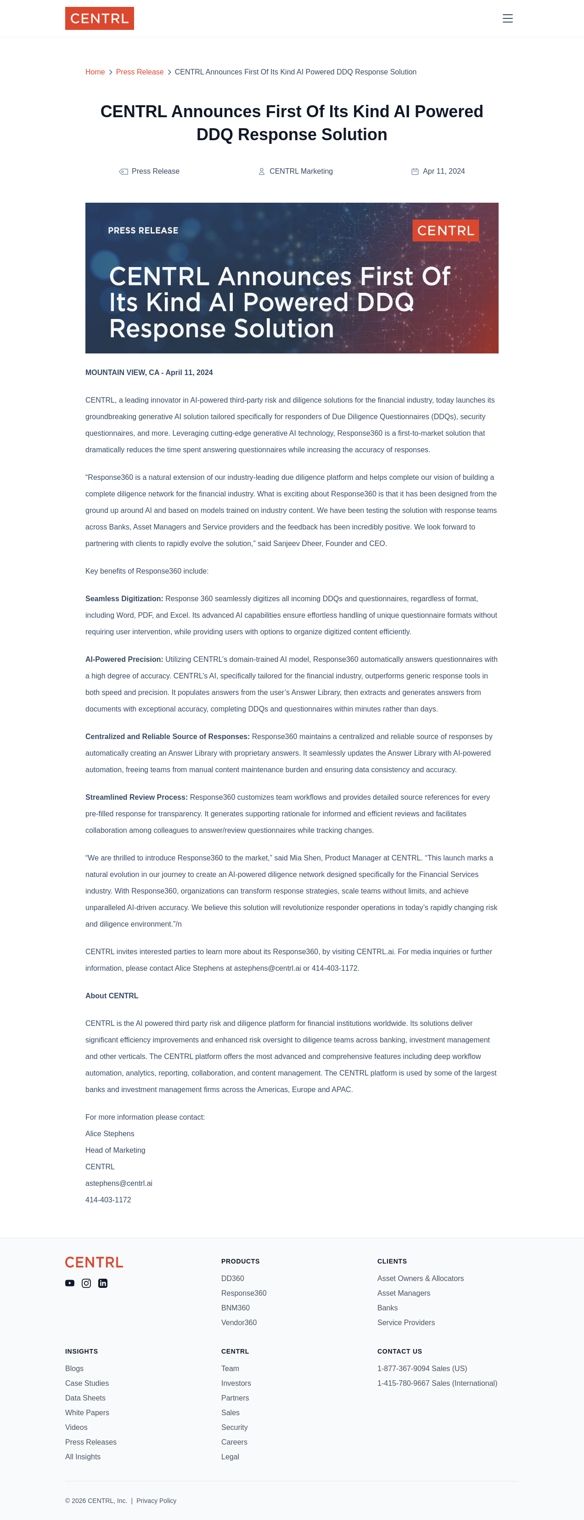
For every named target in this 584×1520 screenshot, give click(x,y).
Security (234, 1427)
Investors (236, 1383)
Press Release (140, 72)
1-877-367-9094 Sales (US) (422, 1368)
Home (95, 72)
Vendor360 (239, 1322)
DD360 (232, 1278)
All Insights (83, 1457)
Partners (235, 1398)
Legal (230, 1457)
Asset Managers (404, 1293)
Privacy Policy (156, 1500)
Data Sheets (85, 1398)
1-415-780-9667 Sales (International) (437, 1383)
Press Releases (91, 1442)
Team (230, 1368)
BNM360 (235, 1308)
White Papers (87, 1413)
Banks (387, 1308)
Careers (234, 1442)
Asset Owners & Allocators (420, 1278)
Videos (76, 1427)
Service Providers (406, 1322)
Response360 (244, 1293)
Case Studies (87, 1383)
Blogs (74, 1368)
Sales (230, 1413)
